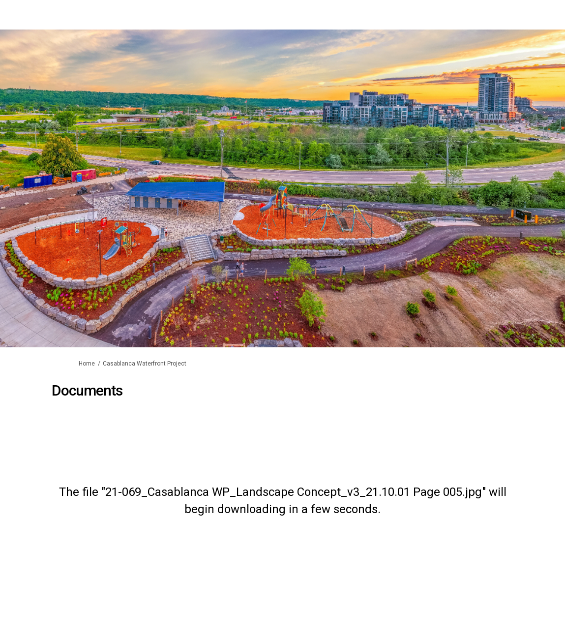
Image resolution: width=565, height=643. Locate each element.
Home (87, 363)
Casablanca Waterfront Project (144, 363)
